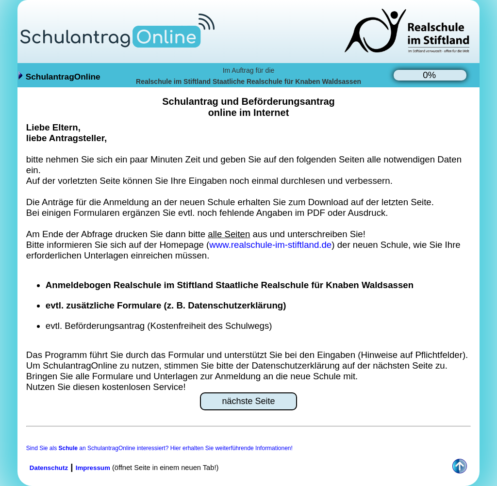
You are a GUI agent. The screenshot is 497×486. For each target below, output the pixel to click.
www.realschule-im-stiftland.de (270, 245)
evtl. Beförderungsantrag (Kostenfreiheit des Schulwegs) (159, 326)
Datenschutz (49, 467)
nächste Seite (248, 401)
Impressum (93, 467)
